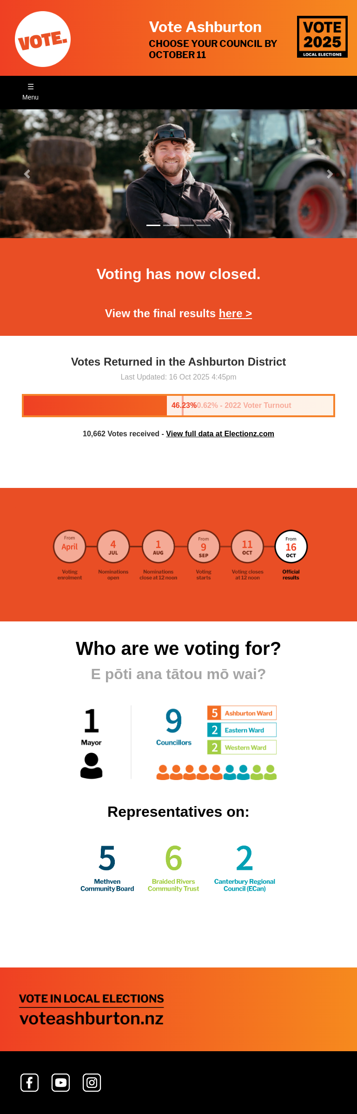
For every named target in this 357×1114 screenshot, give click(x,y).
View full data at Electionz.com (220, 434)
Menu (30, 97)
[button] (26, 173)
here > (235, 313)
